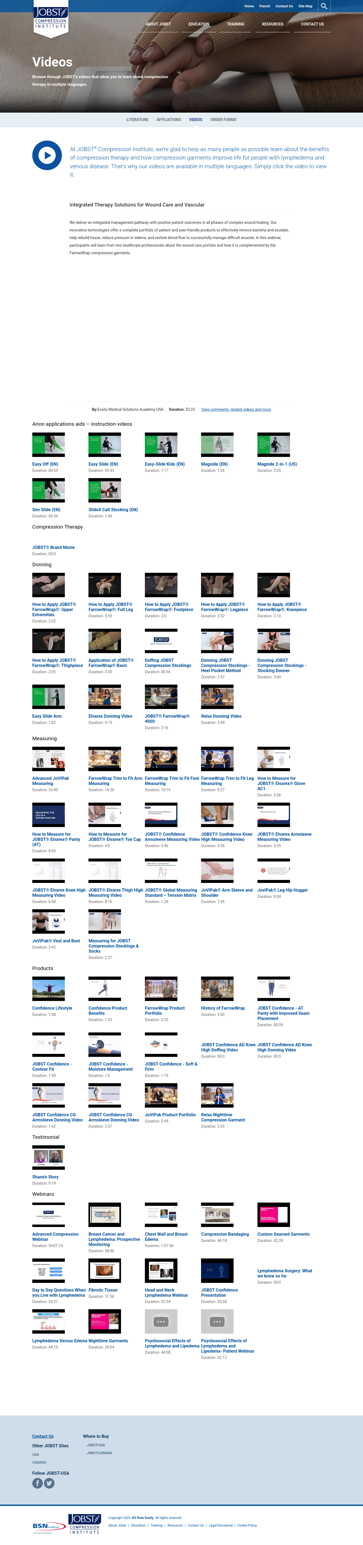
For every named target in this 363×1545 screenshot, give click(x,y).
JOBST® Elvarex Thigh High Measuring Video (115, 893)
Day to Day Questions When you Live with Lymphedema (59, 1293)
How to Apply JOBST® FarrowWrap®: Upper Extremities (54, 609)
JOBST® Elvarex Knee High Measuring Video (59, 893)
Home (249, 6)
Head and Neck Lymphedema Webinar (166, 1293)
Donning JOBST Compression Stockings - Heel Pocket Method (225, 665)
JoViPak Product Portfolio (170, 1114)
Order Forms (223, 119)
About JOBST (158, 24)
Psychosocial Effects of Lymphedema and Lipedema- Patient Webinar (227, 1346)
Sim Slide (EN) (46, 509)
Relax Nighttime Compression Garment (223, 1117)
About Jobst (117, 1525)
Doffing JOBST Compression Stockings (168, 663)
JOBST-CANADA (99, 1453)
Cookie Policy (247, 1525)
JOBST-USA (96, 1445)
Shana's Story (45, 1177)
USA (35, 1454)
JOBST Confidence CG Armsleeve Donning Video (57, 1117)
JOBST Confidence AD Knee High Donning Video (284, 1047)
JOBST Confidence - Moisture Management (110, 1066)
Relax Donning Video (221, 716)
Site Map (305, 6)
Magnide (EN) (214, 464)
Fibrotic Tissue (102, 1290)
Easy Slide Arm (47, 716)
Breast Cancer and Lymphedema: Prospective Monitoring (114, 1239)
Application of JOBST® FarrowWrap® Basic (111, 663)
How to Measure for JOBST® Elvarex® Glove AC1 (281, 783)
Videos (195, 119)
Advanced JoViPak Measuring (50, 781)
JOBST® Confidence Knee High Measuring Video (226, 837)
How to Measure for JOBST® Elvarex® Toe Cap (114, 837)
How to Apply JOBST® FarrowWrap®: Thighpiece (57, 663)
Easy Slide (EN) (103, 464)
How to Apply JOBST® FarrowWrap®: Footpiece (169, 607)
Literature (137, 119)
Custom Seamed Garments (283, 1234)
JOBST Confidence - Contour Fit (52, 1066)
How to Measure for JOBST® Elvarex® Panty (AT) (56, 839)
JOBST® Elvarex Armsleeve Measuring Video (284, 837)
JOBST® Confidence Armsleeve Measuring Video (172, 837)
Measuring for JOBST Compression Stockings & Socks (113, 946)
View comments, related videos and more (236, 409)
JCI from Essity (142, 1518)
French (264, 6)
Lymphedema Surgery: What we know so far (284, 1273)
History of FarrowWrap (223, 1008)
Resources (273, 24)
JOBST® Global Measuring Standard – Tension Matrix (171, 893)
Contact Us (284, 6)
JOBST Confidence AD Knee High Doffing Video (228, 1047)
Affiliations (169, 119)
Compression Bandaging (225, 1234)
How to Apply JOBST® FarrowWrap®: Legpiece (224, 607)
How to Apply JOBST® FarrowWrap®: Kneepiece (282, 607)
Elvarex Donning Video (110, 716)
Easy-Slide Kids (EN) (165, 464)
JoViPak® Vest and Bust (56, 940)
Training (235, 24)
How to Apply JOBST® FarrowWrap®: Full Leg (110, 607)
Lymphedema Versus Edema (59, 1340)
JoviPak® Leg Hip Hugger (282, 890)
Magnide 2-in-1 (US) (277, 464)
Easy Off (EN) (45, 464)
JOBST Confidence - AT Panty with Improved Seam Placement (283, 1013)
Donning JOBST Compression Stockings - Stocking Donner (282, 665)
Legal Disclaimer (221, 1525)
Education (199, 24)
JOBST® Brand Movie (53, 547)
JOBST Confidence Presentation (219, 1293)
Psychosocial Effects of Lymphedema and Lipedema (172, 1343)
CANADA (39, 1462)
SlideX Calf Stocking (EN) (113, 509)
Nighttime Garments (108, 1340)
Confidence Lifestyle (52, 1008)
